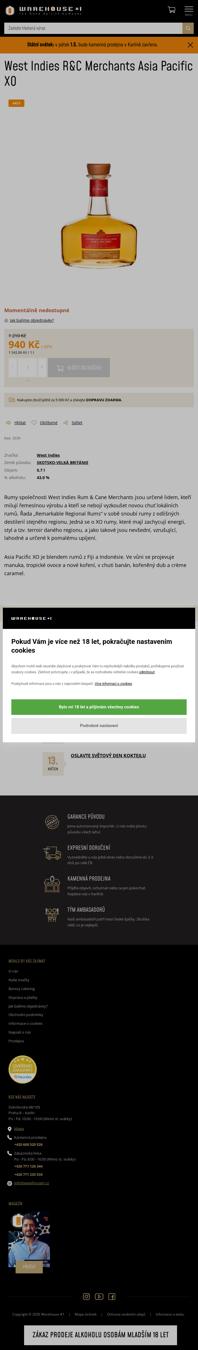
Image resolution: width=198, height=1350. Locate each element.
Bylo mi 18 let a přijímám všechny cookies (99, 706)
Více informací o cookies (113, 684)
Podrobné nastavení (99, 725)
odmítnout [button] (147, 672)
